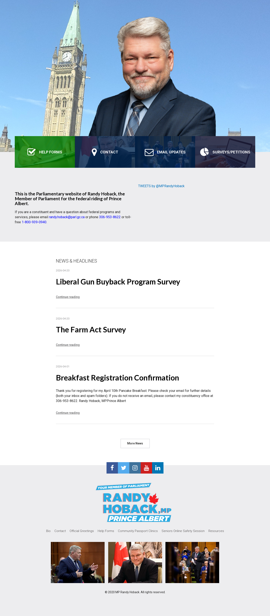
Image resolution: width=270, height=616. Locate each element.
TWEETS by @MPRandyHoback (161, 186)
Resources (216, 531)
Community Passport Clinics (138, 531)
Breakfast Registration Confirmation (117, 377)
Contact (60, 531)
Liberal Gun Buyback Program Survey (118, 281)
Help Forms (106, 531)
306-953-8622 (110, 217)
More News (135, 443)
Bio (48, 531)
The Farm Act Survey (91, 329)
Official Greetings (82, 531)
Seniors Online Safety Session (183, 531)
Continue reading (68, 297)
